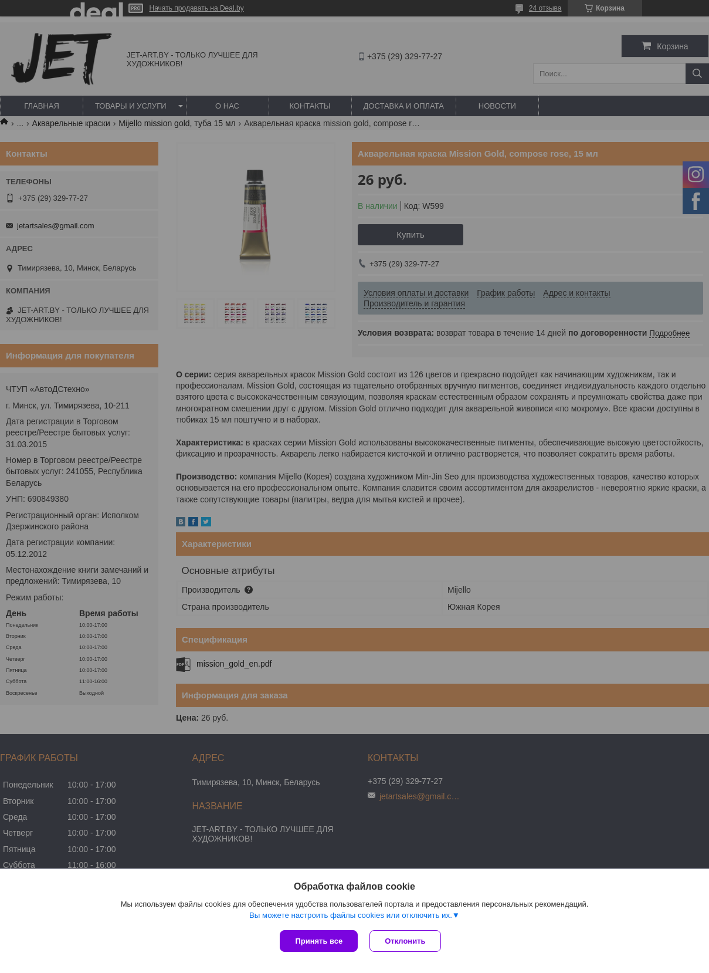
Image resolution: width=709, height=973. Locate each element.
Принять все (318, 941)
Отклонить (405, 941)
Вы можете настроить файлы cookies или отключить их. (350, 915)
